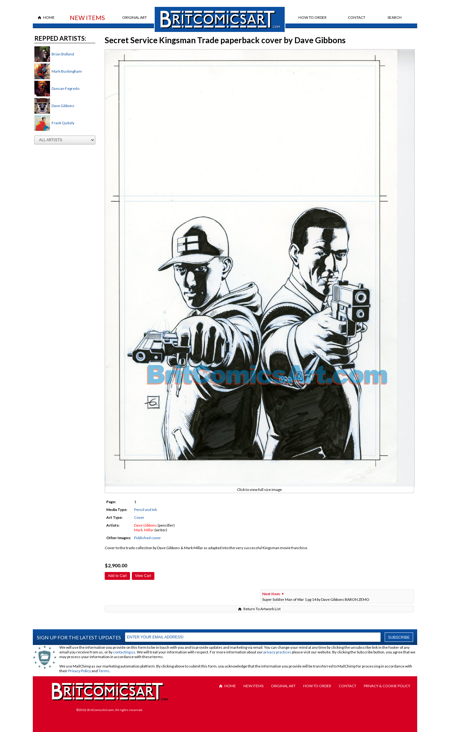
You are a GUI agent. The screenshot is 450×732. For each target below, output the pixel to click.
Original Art (134, 17)
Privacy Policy (79, 670)
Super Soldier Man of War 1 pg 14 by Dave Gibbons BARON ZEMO (315, 596)
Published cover (147, 537)
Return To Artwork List (262, 608)
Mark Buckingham (67, 71)
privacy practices (277, 652)
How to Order (312, 17)
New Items (87, 17)
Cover (139, 517)
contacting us (124, 652)
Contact (356, 17)
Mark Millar (144, 530)
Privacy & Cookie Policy (387, 685)
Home (49, 17)
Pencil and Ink (145, 509)
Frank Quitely (63, 123)
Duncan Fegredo (65, 88)
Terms (103, 670)
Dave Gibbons (63, 105)
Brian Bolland (63, 54)
